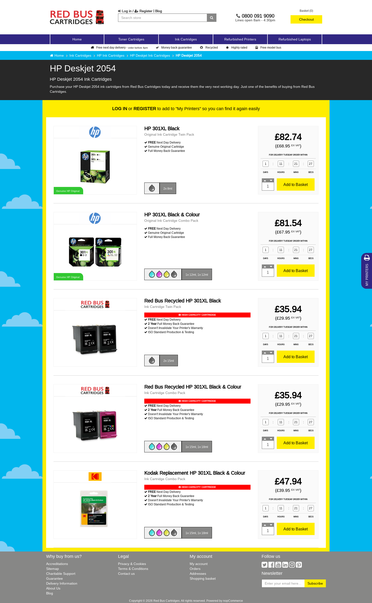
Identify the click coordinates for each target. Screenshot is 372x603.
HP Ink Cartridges (110, 55)
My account (199, 564)
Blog (158, 11)
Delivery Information (61, 583)
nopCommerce (233, 601)
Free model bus (268, 47)
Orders (195, 569)
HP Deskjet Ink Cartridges (150, 55)
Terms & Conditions (133, 569)
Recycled (209, 47)
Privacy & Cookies (132, 564)
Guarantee (54, 578)
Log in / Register (135, 11)
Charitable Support (60, 574)
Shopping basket (203, 578)
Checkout (306, 19)
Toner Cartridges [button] (131, 39)
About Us (53, 588)
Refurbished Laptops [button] (295, 39)
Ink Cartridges (80, 55)
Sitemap (52, 569)
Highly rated (236, 47)
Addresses (198, 574)
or (134, 108)
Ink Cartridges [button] (186, 39)
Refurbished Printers (240, 39)
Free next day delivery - (119, 47)
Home (77, 39)
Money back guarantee (174, 47)
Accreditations (57, 564)
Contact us (126, 574)
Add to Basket (295, 184)
